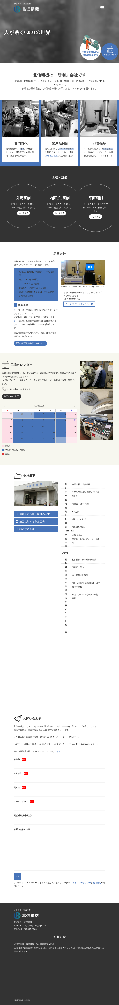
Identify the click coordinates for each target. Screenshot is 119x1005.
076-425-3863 (52, 156)
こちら (57, 751)
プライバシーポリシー (80, 883)
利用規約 (97, 883)
